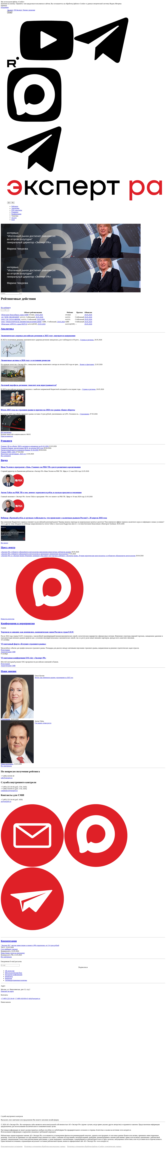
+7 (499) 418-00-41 (21, 998)
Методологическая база (13, 973)
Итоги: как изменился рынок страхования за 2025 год (54, 677)
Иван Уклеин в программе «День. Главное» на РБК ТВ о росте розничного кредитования (41, 467)
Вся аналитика (6, 432)
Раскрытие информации (13, 975)
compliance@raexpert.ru (9, 791)
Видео (4, 460)
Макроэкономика (7, 764)
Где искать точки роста (43, 723)
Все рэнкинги (6, 456)
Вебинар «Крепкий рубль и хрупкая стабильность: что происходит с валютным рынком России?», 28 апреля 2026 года (54, 518)
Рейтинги (14, 206)
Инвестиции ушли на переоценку (13, 953)
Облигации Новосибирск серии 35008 (14, 315)
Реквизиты (9, 976)
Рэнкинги (14, 212)
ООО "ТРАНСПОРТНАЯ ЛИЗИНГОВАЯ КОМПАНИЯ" (21, 322)
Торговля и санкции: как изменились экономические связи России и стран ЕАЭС (37, 632)
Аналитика (15, 208)
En (9, 202)
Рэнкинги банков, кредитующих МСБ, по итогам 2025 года (22, 448)
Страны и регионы (87, 340)
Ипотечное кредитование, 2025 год (13, 454)
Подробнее (5, 7)
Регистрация (5, 650)
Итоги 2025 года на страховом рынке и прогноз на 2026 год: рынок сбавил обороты (38, 410)
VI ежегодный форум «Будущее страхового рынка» (23, 644)
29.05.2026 (39, 315)
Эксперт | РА (11, 10)
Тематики (14, 216)
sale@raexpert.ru (6, 778)
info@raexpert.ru (34, 998)
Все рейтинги (6, 307)
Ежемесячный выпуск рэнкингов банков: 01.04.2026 (20, 450)
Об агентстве (10, 971)
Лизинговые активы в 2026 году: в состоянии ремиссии (25, 360)
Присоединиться (7, 436)
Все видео (4, 543)
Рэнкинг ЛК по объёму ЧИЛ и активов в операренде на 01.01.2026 (25, 446)
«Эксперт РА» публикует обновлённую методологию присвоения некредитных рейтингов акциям (36, 552)
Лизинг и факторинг (87, 364)
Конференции (16, 214)
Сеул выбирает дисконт (9, 949)
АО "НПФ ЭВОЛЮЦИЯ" (10, 317)
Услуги (14, 218)
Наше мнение (8, 671)
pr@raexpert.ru (6, 801)
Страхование (84, 414)
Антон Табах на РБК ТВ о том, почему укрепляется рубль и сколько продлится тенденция (41, 492)
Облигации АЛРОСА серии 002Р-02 (14, 324)
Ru (13, 202)
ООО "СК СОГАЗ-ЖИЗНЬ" (11, 319)
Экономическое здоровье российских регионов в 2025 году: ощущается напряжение (38, 336)
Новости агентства (7, 619)
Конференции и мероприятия (18, 623)
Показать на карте (7, 991)
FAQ (13, 220)
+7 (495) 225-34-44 (7, 998)
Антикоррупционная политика (16, 980)
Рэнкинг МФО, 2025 (8, 452)
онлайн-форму (53, 1120)
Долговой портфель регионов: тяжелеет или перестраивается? (29, 385)
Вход (9, 12)
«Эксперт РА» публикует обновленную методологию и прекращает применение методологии (34, 554)
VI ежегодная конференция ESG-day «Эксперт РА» (23, 658)
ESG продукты (16, 210)
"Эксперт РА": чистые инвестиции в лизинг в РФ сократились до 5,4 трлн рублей (30, 945)
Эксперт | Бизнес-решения (25, 10)
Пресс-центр (8, 547)
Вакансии (8, 978)
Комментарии (9, 941)
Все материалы (6, 766)
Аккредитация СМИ (8, 652)
